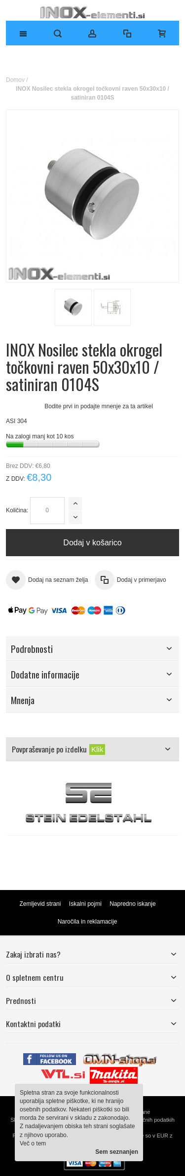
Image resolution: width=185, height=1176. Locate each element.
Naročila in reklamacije (87, 921)
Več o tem (33, 1143)
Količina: (17, 510)
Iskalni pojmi (85, 903)
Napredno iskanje (132, 903)
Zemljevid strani (40, 903)
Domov (15, 79)
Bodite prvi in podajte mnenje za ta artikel (98, 406)
